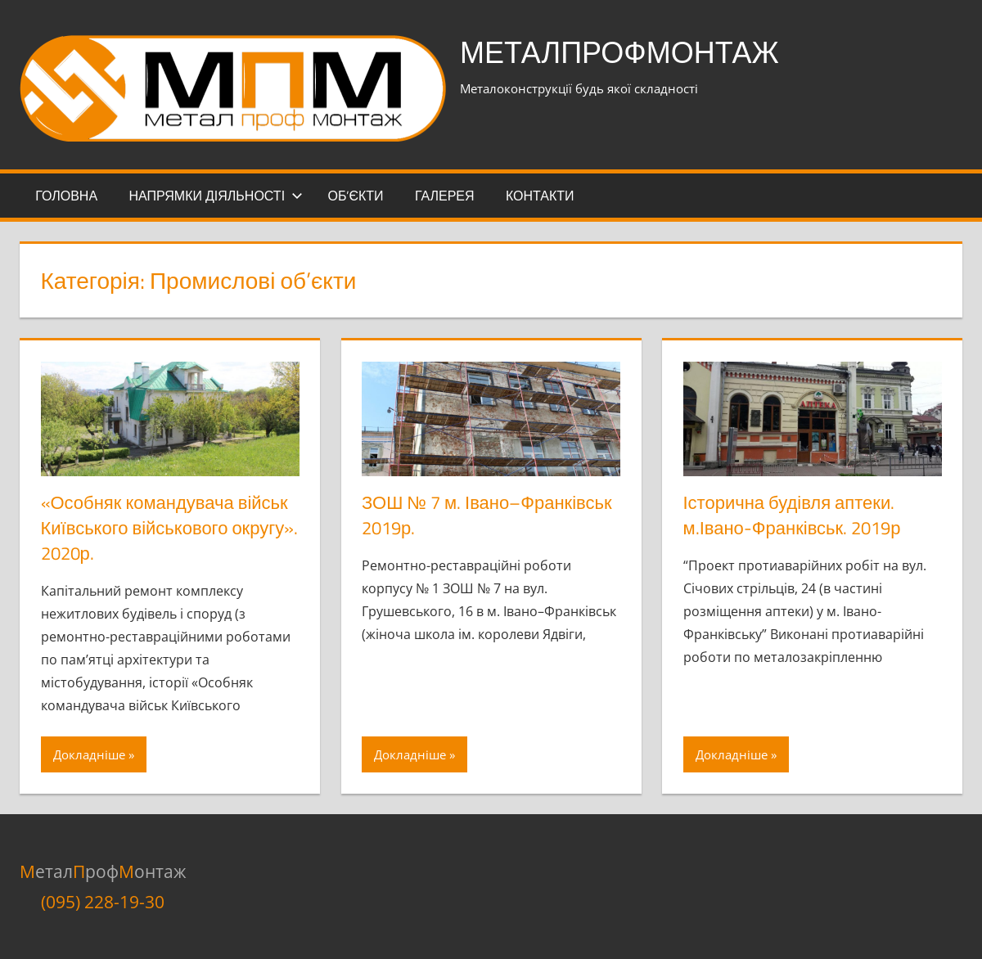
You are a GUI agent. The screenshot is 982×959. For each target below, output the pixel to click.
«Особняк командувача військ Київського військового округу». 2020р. (170, 528)
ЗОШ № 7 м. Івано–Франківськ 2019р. (487, 515)
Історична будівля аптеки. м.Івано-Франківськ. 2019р (792, 515)
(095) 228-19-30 (102, 901)
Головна (66, 195)
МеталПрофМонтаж (619, 51)
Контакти (540, 195)
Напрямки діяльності (215, 195)
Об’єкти (355, 195)
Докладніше (89, 754)
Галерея (445, 195)
